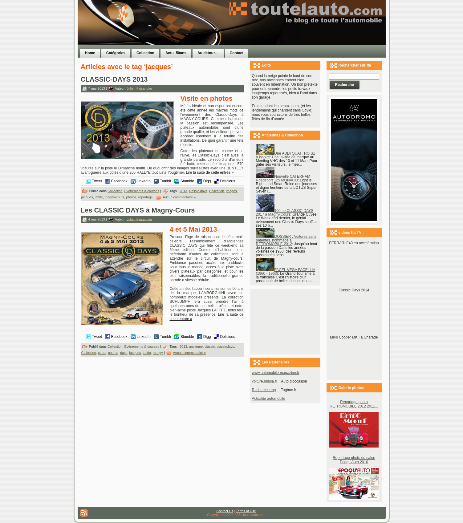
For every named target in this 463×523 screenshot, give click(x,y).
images (231, 191)
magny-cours (114, 197)
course (113, 353)
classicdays (225, 346)
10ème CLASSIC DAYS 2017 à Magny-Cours (285, 213)
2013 (183, 191)
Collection (115, 191)
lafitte (147, 353)
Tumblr (165, 181)
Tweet (97, 181)
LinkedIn (144, 181)
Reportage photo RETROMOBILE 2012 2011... (354, 404)
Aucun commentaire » (179, 197)
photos (131, 197)
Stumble (187, 181)
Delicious (227, 181)
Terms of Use (246, 511)
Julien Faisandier (139, 88)
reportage (145, 197)
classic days (198, 191)
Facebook (119, 181)
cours (102, 353)
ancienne (196, 346)
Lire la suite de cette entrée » (210, 172)
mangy (158, 353)
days (123, 353)
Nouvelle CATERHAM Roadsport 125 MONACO (283, 178)
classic (210, 346)
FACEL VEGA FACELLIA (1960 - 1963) (285, 272)
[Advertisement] (309, 35)
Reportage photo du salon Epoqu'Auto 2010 (354, 460)
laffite (99, 197)
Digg (207, 181)
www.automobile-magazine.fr (275, 373)
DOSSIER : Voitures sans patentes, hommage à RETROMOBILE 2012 (286, 240)
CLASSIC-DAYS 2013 (114, 79)
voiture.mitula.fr (264, 381)
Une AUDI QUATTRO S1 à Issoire (285, 155)
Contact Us (225, 511)
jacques (87, 197)
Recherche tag (264, 390)
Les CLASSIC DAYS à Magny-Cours (138, 210)
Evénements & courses (141, 191)
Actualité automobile (268, 398)
